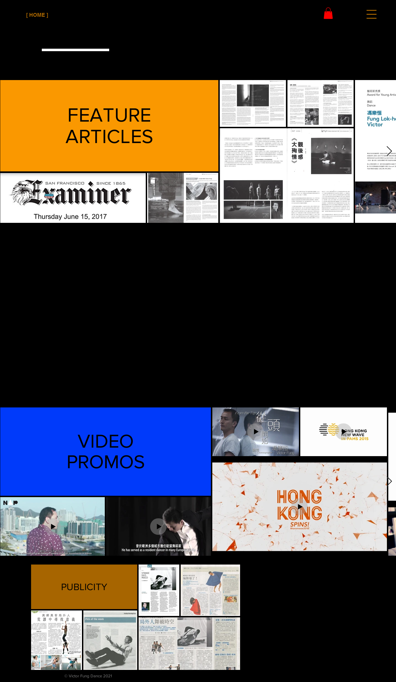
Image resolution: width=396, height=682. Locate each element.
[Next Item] (389, 151)
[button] (371, 14)
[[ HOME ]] (37, 15)
